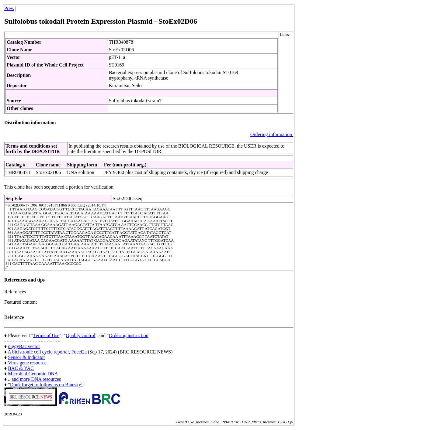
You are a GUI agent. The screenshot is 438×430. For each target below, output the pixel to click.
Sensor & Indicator (26, 357)
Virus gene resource (27, 362)
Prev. (9, 8)
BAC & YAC (21, 368)
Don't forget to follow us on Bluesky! (46, 384)
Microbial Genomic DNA (33, 373)
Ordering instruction (128, 335)
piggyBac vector (24, 346)
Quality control (80, 335)
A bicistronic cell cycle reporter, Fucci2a (47, 351)
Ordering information (271, 134)
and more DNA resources (36, 379)
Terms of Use (46, 335)
